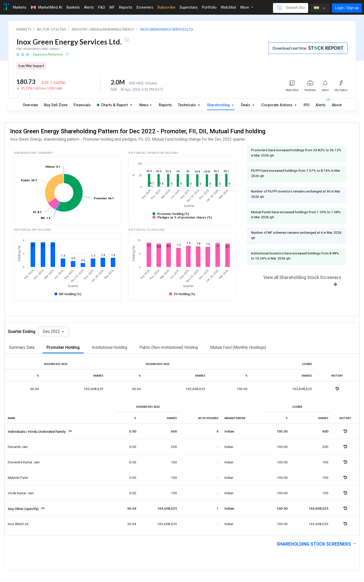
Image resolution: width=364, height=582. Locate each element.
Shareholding (219, 105)
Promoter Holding (63, 347)
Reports (165, 105)
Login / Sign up (347, 8)
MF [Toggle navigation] (112, 7)
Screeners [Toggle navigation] (144, 7)
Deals (246, 105)
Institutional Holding (109, 347)
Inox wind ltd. (18, 524)
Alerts (320, 104)
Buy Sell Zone (55, 105)
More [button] (247, 7)
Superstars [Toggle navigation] (188, 7)
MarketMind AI (46, 7)
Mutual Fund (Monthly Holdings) (238, 347)
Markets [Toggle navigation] (19, 7)
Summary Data (21, 347)
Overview (30, 105)
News (144, 105)
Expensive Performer (48, 54)
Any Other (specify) (23, 509)
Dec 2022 (52, 331)
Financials (82, 105)
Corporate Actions (277, 105)
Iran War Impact (31, 66)
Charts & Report (112, 105)
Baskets (73, 7)
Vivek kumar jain (21, 493)
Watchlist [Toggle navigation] (228, 7)
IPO (306, 105)
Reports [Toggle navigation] (125, 7)
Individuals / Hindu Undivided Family (37, 431)
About (337, 105)
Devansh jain (18, 447)
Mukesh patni (18, 478)
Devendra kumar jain (24, 462)
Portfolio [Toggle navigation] (209, 7)
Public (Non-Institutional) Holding (168, 347)
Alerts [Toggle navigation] (89, 7)
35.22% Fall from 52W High (41, 88)
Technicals (187, 105)
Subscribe (166, 7)
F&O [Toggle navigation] (101, 7)
